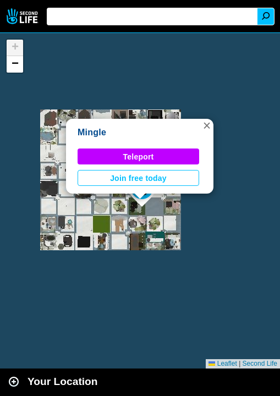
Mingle (92, 132)
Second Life (23, 16)
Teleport (138, 156)
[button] (206, 125)
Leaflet (222, 363)
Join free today (138, 178)
